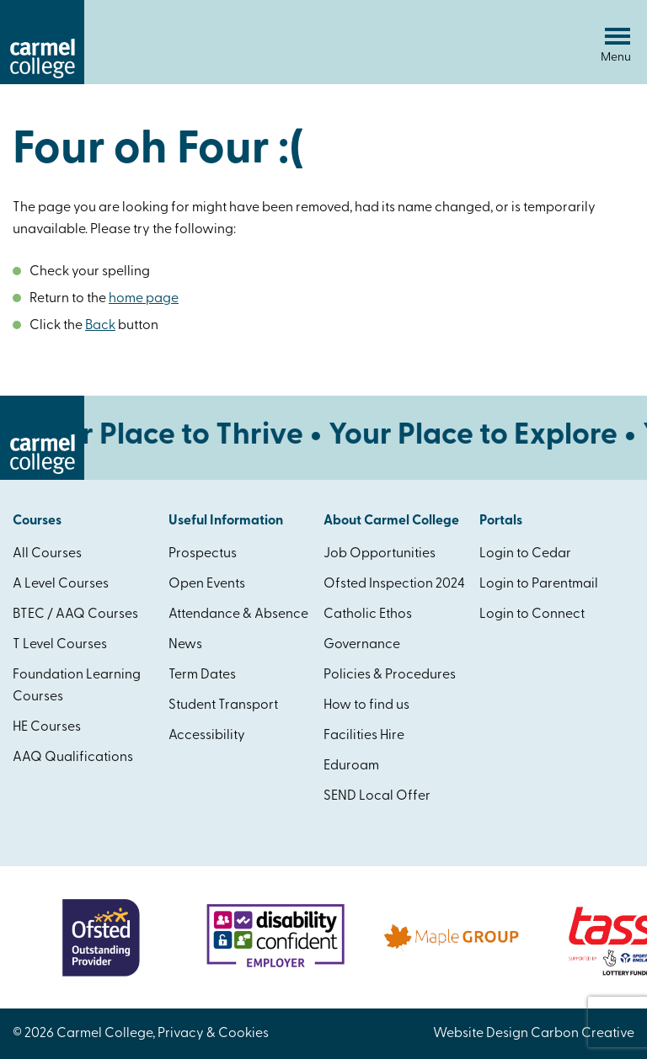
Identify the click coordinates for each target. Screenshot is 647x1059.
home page (144, 299)
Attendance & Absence (238, 614)
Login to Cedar (525, 554)
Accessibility (206, 735)
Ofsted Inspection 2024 (394, 584)
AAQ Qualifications (73, 757)
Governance (362, 645)
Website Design (480, 1033)
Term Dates (202, 675)
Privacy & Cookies (213, 1033)
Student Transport (223, 705)
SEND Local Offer (377, 796)
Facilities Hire (364, 735)
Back (100, 326)
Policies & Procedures (390, 675)
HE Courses (47, 727)
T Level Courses (60, 645)
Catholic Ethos (368, 614)
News (185, 645)
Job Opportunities (380, 554)
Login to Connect (532, 614)
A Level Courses (61, 584)
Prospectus (202, 554)
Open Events (206, 584)
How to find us (366, 705)
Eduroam (351, 766)
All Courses (47, 554)
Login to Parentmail (538, 584)
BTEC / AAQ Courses (75, 614)
